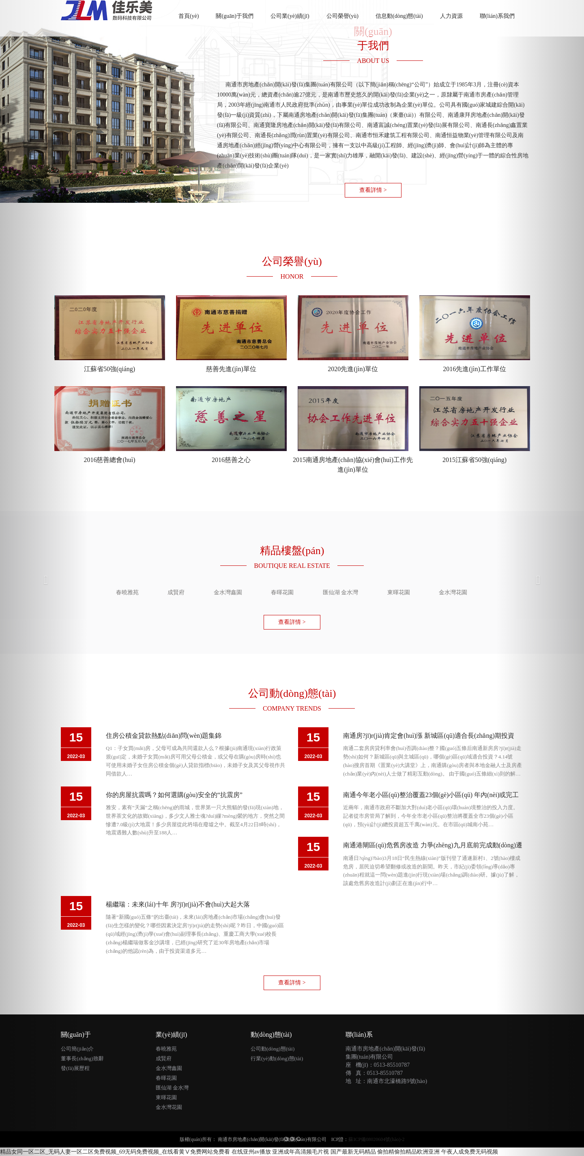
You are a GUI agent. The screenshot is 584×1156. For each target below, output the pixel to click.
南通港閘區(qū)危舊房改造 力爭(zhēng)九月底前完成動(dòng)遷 (432, 845)
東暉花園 (166, 1097)
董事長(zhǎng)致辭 (82, 1058)
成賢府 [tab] (176, 592)
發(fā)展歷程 (75, 1068)
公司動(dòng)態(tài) (272, 1049)
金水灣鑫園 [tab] (228, 592)
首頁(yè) (193, 11)
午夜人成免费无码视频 (469, 1152)
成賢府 (164, 1058)
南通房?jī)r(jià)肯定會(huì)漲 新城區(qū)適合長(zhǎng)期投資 (428, 735)
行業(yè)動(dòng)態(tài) (277, 1058)
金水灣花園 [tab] (453, 592)
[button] (44, 578)
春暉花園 (166, 1078)
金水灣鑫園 (169, 1068)
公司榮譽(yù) (342, 16)
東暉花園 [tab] (398, 592)
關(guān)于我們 (234, 16)
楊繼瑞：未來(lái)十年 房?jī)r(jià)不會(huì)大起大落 (178, 904)
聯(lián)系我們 (497, 16)
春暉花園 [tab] (282, 592)
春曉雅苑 (166, 1049)
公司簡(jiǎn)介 (77, 1049)
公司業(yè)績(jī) (290, 16)
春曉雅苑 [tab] (127, 592)
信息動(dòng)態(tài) (399, 16)
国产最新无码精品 (353, 1152)
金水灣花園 (169, 1107)
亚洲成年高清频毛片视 (300, 1152)
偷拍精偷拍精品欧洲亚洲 (408, 1152)
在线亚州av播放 (251, 1152)
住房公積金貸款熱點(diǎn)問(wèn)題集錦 (163, 735)
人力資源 (451, 16)
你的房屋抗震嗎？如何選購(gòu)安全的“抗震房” (174, 794)
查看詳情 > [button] (372, 190)
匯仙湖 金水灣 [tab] (341, 592)
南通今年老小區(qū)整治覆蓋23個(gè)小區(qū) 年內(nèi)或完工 (431, 794)
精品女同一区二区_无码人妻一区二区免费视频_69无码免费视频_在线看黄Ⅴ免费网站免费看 (115, 1152)
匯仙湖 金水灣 (172, 1088)
